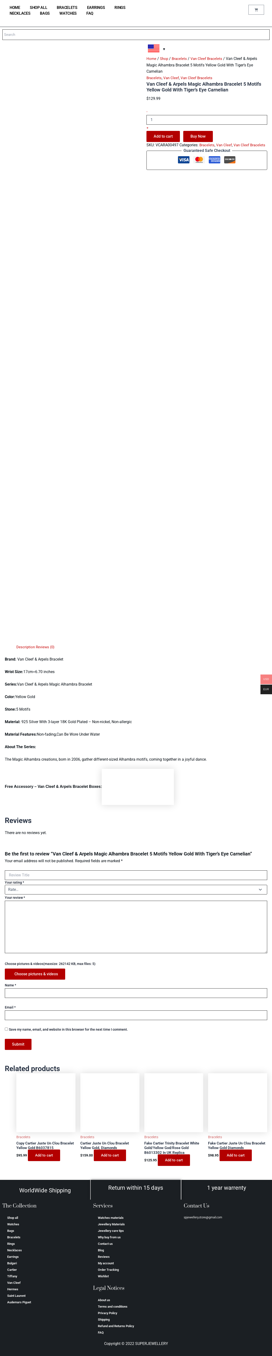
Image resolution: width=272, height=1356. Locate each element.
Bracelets (67, 7)
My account (106, 1263)
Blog (101, 1250)
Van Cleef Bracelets (208, 58)
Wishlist (103, 1276)
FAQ (89, 13)
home (15, 7)
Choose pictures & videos (36, 974)
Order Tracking (108, 1270)
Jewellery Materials (111, 1224)
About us (104, 1300)
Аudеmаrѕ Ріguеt (19, 1302)
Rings (120, 7)
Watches (68, 13)
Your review (15, 898)
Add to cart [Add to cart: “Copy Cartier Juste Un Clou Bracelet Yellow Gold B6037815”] (44, 1156)
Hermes (12, 1289)
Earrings (96, 7)
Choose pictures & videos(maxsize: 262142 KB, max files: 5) (50, 964)
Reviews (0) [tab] (46, 647)
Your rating (14, 882)
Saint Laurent (16, 1296)
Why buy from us (109, 1237)
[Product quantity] (206, 120)
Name (10, 985)
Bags (45, 13)
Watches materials (111, 1218)
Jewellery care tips (111, 1231)
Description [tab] (26, 647)
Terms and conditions (112, 1306)
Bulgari (12, 1263)
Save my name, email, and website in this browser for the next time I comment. (68, 1029)
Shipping (104, 1319)
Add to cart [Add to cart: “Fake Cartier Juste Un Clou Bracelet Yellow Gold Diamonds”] (236, 1156)
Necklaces (20, 13)
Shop (164, 58)
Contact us (105, 1244)
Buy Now (198, 136)
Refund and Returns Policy (116, 1326)
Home (151, 58)
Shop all (38, 7)
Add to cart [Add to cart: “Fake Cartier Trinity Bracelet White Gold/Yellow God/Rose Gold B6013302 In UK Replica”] (174, 1161)
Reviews (104, 1257)
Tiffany (12, 1276)
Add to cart (163, 136)
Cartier (12, 1270)
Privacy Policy (107, 1313)
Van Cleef (172, 78)
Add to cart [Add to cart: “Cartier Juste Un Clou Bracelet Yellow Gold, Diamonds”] (110, 1156)
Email (10, 1007)
